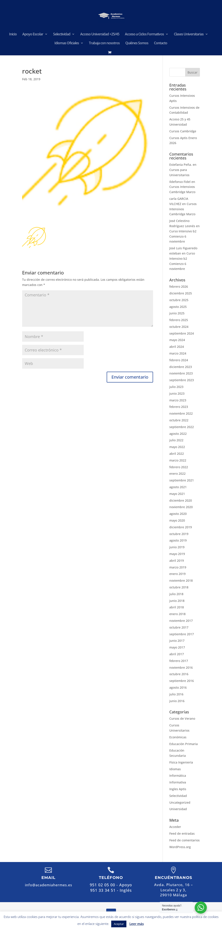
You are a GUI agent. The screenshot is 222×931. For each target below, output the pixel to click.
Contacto (160, 43)
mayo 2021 (177, 494)
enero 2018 (177, 614)
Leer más (136, 923)
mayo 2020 (177, 520)
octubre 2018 (178, 587)
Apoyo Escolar (32, 34)
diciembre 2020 (180, 500)
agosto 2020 (178, 514)
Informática (177, 775)
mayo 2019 (177, 554)
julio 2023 (176, 387)
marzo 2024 (177, 353)
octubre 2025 (178, 300)
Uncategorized (179, 802)
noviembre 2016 (181, 667)
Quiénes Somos (136, 43)
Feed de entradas (182, 833)
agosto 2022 (178, 434)
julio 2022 (176, 440)
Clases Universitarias (189, 34)
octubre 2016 (178, 674)
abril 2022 (176, 454)
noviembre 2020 (181, 507)
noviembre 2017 (181, 621)
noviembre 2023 (181, 373)
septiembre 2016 (181, 681)
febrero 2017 (178, 661)
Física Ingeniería (181, 762)
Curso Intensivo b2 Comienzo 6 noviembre (182, 236)
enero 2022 (177, 473)
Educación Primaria (183, 744)
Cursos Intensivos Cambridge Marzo (183, 209)
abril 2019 (176, 560)
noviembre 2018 (181, 580)
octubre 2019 (178, 534)
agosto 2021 (178, 487)
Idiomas (175, 769)
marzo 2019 (177, 567)
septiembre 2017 (181, 634)
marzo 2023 (177, 400)
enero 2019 (177, 574)
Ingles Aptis (177, 789)
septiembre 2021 (181, 480)
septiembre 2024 (181, 333)
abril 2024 (176, 347)
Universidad (178, 809)
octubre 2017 (178, 627)
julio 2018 (176, 594)
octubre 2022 (178, 420)
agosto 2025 (178, 307)
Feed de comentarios (184, 840)
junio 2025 (176, 313)
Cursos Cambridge (182, 131)
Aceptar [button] (119, 924)
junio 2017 (176, 641)
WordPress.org (180, 847)
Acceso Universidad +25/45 (99, 34)
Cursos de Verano (182, 718)
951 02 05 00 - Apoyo (111, 884)
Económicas (177, 737)
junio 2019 (176, 547)
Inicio (13, 34)
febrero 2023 (178, 407)
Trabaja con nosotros (104, 43)
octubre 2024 (178, 327)
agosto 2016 (178, 687)
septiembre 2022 (181, 427)
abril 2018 (176, 607)
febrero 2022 (178, 467)
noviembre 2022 (181, 413)
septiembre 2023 (181, 380)
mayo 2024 (177, 340)
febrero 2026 (178, 286)
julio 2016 (176, 694)
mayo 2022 (177, 447)
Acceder (175, 827)
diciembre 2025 (180, 293)
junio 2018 (176, 601)
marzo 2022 (177, 460)
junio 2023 (176, 393)
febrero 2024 (178, 360)
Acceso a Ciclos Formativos (144, 34)
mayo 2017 (177, 647)
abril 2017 (176, 654)
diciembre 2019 (180, 527)
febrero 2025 (178, 320)
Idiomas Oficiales (66, 43)
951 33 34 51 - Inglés (111, 890)
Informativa (177, 782)
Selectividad (61, 34)
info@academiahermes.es (48, 885)
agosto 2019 (178, 540)
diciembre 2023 (180, 367)
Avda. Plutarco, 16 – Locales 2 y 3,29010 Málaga (173, 890)
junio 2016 (176, 701)
